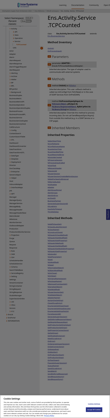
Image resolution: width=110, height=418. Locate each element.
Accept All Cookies (94, 412)
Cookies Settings (94, 406)
